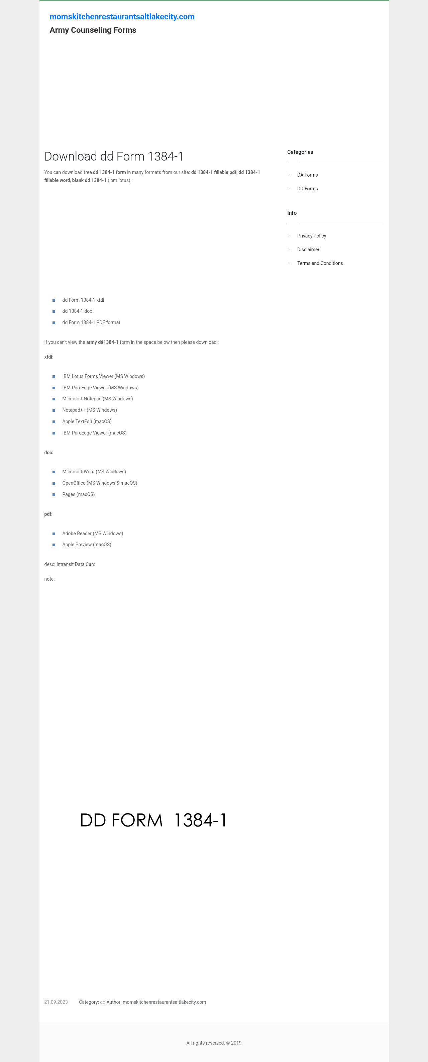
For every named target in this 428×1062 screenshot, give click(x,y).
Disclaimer (308, 249)
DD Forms (307, 188)
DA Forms (307, 175)
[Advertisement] (214, 101)
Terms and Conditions (320, 263)
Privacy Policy (311, 235)
